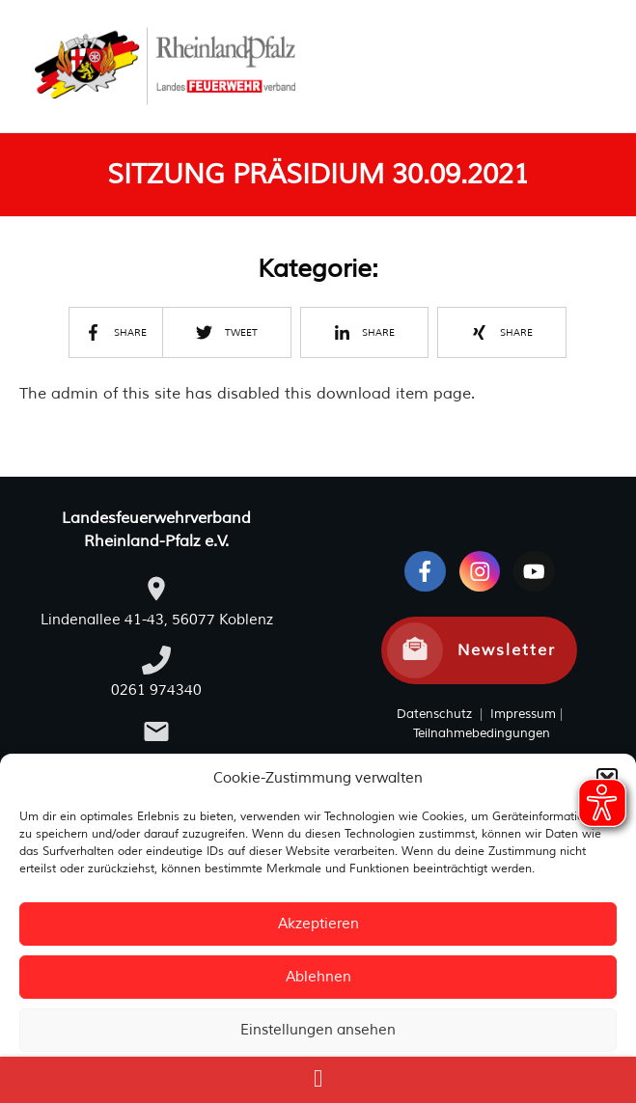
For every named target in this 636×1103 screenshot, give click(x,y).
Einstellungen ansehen (318, 1030)
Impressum (521, 714)
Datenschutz (434, 714)
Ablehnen (318, 977)
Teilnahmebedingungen (481, 733)
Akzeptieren (318, 924)
